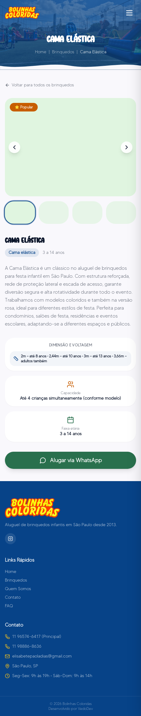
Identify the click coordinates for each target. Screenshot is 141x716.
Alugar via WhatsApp (71, 460)
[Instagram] (10, 538)
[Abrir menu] (129, 13)
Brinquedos (63, 52)
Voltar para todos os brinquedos (39, 85)
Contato (13, 597)
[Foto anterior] (14, 147)
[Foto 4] (121, 212)
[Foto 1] (20, 212)
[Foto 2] (54, 212)
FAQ (9, 606)
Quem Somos (18, 588)
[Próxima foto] (126, 147)
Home (40, 52)
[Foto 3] (87, 212)
